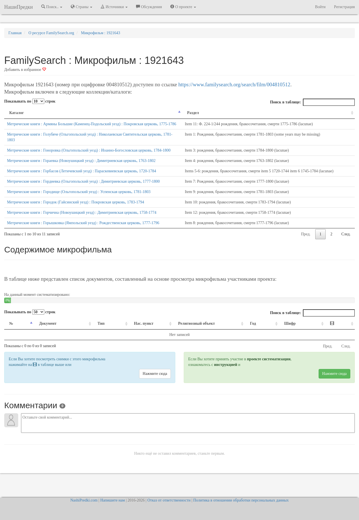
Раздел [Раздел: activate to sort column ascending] (184, 113)
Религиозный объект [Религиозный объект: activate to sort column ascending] (193, 335)
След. (346, 245)
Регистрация (344, 7)
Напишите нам (112, 500)
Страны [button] (81, 6)
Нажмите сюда (155, 385)
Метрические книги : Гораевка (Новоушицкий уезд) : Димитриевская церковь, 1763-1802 (81, 172)
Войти (320, 7)
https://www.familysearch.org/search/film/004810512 (234, 84)
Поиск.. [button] (52, 6)
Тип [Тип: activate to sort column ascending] (90, 335)
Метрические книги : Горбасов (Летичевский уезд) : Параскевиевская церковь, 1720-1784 (81, 182)
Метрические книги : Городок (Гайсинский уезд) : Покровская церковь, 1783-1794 (75, 213)
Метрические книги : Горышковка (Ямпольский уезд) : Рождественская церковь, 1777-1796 (83, 234)
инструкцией (225, 376)
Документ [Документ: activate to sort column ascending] (44, 335)
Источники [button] (114, 6)
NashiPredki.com (84, 500)
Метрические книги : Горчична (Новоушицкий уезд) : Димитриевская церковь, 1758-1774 (82, 224)
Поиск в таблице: (312, 102)
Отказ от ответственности (168, 500)
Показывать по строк (29, 101)
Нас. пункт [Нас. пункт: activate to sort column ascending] (129, 335)
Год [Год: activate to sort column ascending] (266, 335)
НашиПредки (18, 7)
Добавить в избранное (25, 70)
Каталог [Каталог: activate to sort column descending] (16, 113)
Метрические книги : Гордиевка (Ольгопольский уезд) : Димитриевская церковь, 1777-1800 (83, 193)
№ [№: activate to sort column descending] (11, 335)
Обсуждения (149, 6)
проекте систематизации (269, 370)
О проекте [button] (183, 6)
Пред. (305, 245)
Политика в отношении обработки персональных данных (241, 500)
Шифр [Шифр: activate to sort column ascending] (299, 335)
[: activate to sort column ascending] (341, 335)
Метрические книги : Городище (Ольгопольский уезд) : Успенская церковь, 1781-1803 (79, 203)
